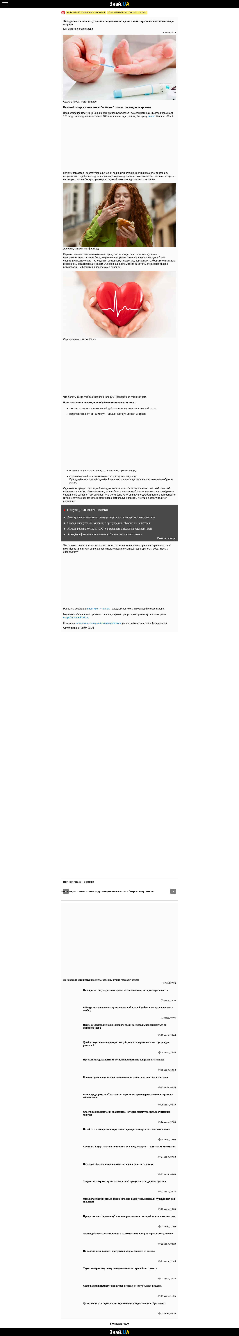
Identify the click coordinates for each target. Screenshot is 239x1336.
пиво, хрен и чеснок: (98, 608)
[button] (66, 891)
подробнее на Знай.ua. (76, 617)
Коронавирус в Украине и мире (127, 12)
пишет (151, 116)
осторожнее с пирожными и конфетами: (99, 623)
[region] (119, 143)
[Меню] (5, 3)
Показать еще (166, 538)
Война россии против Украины (86, 12)
